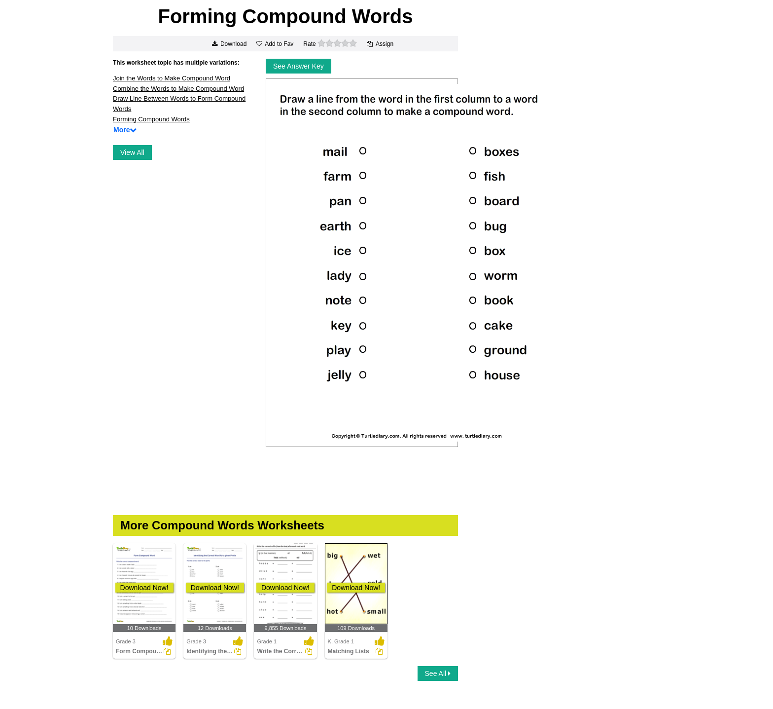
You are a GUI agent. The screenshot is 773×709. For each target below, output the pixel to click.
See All (438, 673)
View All (132, 152)
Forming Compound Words (151, 119)
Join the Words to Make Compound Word (171, 78)
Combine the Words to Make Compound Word (178, 88)
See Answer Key (298, 66)
